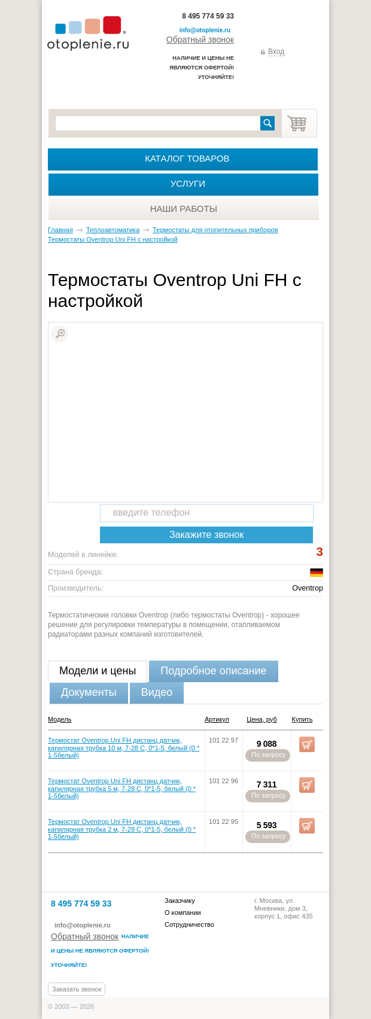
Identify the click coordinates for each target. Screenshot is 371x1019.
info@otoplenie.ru (205, 30)
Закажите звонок (206, 535)
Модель (59, 719)
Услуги (188, 183)
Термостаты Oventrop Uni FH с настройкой (113, 239)
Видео (157, 692)
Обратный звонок (200, 39)
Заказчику (180, 900)
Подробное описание (213, 671)
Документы (89, 692)
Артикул (217, 719)
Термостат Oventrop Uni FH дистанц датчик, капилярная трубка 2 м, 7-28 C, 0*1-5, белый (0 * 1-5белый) (122, 829)
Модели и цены (97, 671)
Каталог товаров (187, 158)
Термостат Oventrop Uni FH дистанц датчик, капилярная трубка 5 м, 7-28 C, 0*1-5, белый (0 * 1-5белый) (122, 788)
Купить (302, 719)
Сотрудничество (189, 924)
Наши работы (183, 208)
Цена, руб (261, 719)
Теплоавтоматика (112, 229)
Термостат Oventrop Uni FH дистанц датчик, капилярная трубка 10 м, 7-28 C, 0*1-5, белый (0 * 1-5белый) (123, 748)
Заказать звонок (76, 989)
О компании (183, 912)
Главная (60, 229)
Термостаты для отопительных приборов (215, 229)
